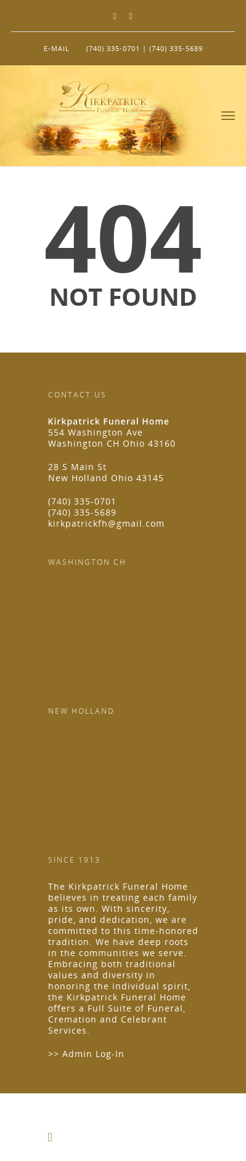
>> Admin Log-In (86, 1053)
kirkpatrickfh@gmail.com (106, 523)
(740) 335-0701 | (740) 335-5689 (144, 48)
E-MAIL (57, 48)
